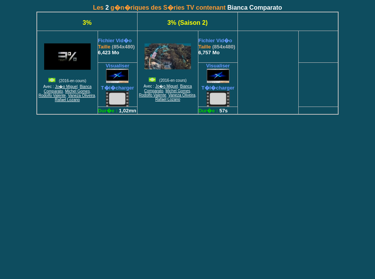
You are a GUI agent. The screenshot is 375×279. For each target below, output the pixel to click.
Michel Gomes (77, 91)
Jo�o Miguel (66, 86)
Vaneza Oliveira (81, 95)
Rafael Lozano (67, 100)
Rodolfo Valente (52, 95)
